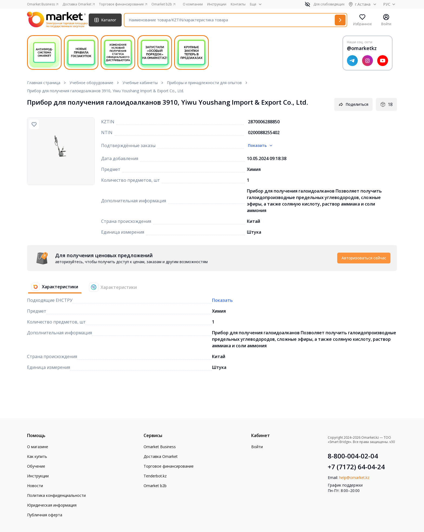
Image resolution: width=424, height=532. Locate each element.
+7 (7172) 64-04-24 (356, 466)
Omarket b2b (155, 485)
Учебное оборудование (91, 82)
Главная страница (43, 82)
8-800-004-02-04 (353, 456)
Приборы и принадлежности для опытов (204, 82)
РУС (390, 4)
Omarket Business (160, 446)
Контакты (238, 4)
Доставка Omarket (161, 456)
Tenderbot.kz (155, 475)
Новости (35, 485)
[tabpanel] (212, 258)
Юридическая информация (52, 505)
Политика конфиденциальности (56, 495)
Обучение (36, 466)
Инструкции (216, 4)
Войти (257, 446)
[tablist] (84, 287)
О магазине (37, 446)
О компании (193, 4)
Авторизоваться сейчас (364, 257)
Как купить (37, 456)
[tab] (52, 287)
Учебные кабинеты (140, 82)
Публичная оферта (44, 514)
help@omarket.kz (354, 477)
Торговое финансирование (169, 466)
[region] (61, 151)
